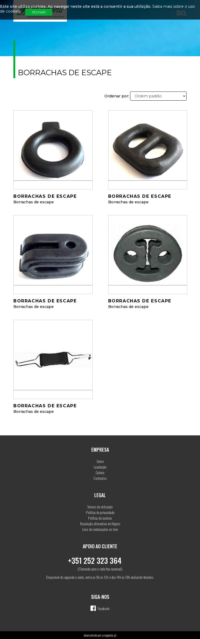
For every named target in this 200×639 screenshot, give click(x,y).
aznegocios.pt (109, 635)
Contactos (100, 478)
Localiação (100, 467)
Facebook (104, 608)
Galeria (100, 472)
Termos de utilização (100, 506)
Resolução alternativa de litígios (100, 523)
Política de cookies (100, 518)
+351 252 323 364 (95, 560)
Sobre (100, 461)
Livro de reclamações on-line (100, 529)
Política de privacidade (100, 512)
